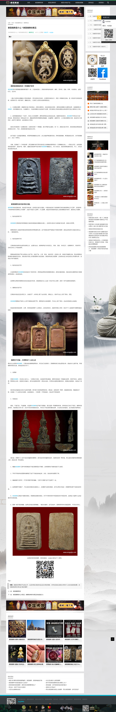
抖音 (92, 61)
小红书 (92, 74)
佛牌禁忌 (26, 22)
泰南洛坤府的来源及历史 (96, 229)
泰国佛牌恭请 (39, 2)
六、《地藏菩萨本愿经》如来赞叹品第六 (99, 38)
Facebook (103, 74)
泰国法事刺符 (52, 2)
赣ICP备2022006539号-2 (42, 704)
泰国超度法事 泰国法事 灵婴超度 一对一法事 (103, 124)
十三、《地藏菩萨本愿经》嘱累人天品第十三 (100, 25)
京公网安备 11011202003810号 (58, 704)
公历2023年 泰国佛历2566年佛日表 (100, 114)
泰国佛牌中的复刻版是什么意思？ (18, 682)
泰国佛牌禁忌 (17, 591)
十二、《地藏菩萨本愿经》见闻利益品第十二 (100, 20)
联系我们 (101, 2)
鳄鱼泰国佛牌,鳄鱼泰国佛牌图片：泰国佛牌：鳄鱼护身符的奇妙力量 (98, 248)
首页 (28, 2)
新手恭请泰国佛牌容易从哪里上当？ (56, 682)
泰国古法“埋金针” (51, 687)
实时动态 (91, 2)
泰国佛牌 (10, 89)
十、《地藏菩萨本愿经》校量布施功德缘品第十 (101, 33)
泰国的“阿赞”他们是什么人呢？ (99, 110)
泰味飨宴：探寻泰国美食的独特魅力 (56, 685)
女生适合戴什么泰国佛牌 (53, 680)
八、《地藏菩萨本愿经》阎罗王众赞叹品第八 (100, 42)
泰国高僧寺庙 (77, 699)
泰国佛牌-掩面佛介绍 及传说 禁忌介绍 (101, 117)
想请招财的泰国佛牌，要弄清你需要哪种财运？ (22, 685)
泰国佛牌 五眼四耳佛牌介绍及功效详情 (101, 121)
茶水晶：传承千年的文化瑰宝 (17, 687)
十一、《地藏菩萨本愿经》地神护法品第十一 (100, 29)
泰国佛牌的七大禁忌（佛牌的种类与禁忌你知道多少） (28, 594)
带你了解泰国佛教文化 (96, 103)
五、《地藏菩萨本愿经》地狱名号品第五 (99, 46)
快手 (103, 61)
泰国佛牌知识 (18, 22)
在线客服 (106, 21)
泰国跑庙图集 (79, 2)
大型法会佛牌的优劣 (14, 689)
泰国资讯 (84, 699)
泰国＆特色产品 (65, 2)
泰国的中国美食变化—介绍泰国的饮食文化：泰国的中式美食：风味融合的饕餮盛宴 (98, 242)
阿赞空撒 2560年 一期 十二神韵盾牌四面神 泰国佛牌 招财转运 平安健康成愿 (98, 219)
